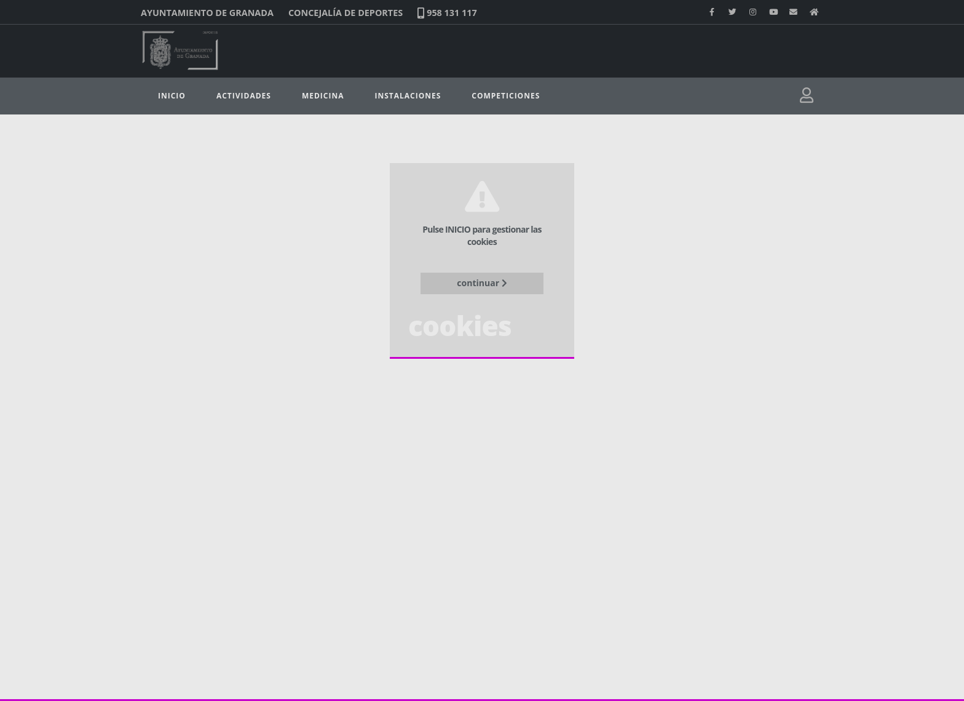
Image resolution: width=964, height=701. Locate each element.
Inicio (172, 95)
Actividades (243, 95)
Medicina (323, 95)
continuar (482, 283)
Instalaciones (407, 95)
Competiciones (506, 95)
